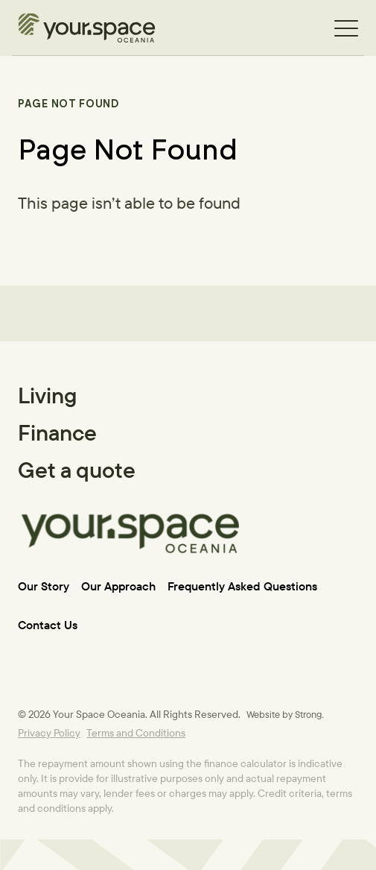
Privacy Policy (49, 733)
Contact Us (47, 624)
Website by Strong (284, 714)
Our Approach (118, 586)
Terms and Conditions (135, 733)
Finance (57, 432)
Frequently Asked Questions (242, 586)
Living (47, 395)
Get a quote (77, 470)
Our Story (43, 586)
